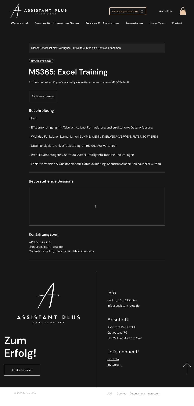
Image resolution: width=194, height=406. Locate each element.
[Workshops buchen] (127, 11)
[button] (183, 11)
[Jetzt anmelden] (22, 370)
